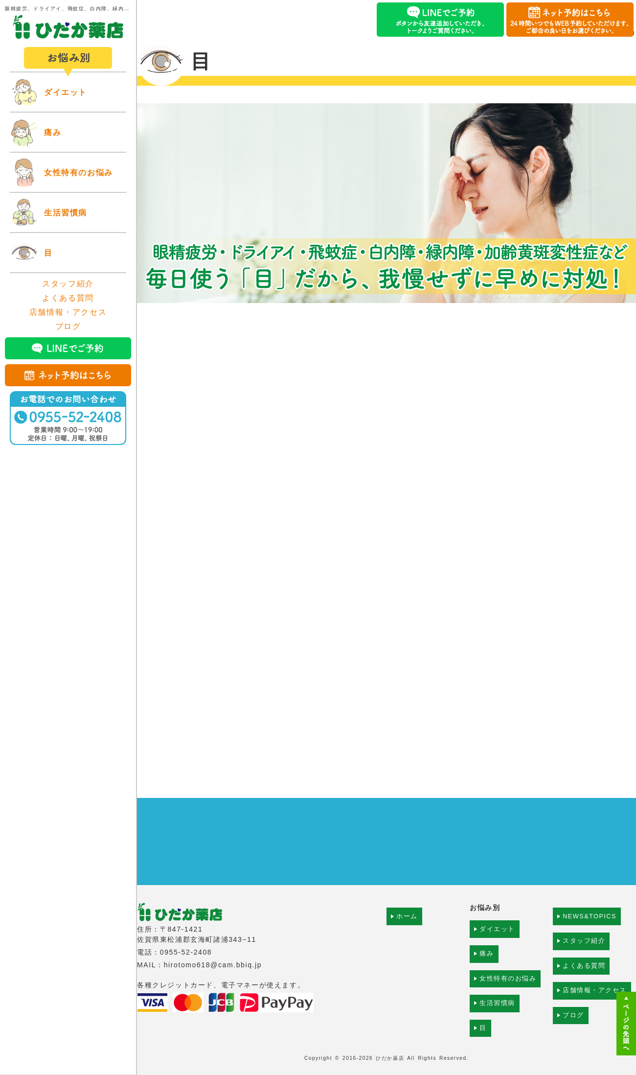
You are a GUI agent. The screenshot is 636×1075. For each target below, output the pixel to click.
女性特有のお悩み (78, 172)
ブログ (68, 326)
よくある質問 (68, 298)
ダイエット (65, 92)
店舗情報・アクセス (68, 312)
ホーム (407, 922)
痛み (52, 132)
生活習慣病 (65, 213)
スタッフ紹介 (68, 284)
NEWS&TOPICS (591, 922)
